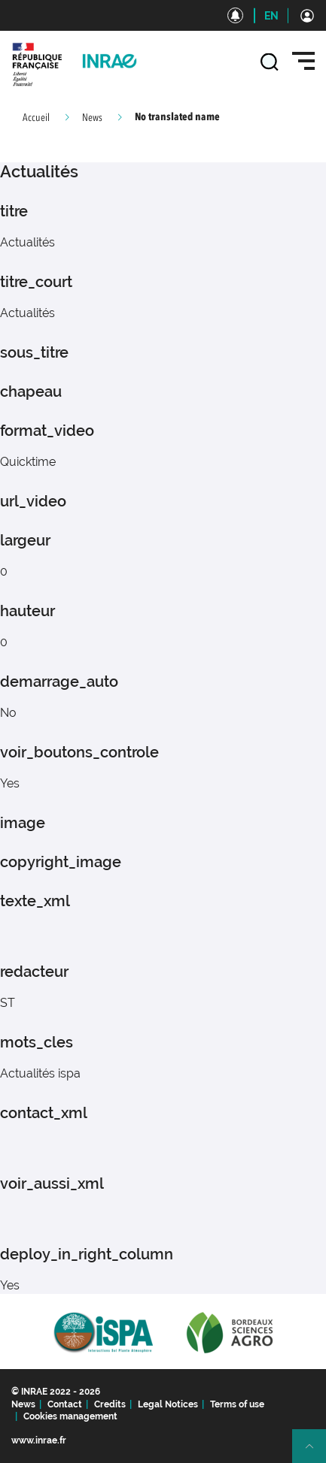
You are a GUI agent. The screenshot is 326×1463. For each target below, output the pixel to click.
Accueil (36, 118)
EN (271, 16)
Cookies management (70, 1416)
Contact (64, 1404)
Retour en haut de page (315, 1452)
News (92, 118)
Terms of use (237, 1404)
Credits (110, 1404)
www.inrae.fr (38, 1440)
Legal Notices (168, 1404)
